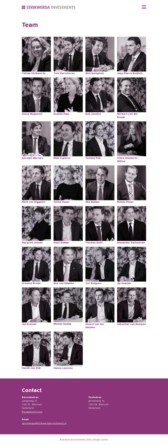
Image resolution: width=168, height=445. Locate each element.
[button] (144, 7)
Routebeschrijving (32, 411)
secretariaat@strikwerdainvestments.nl (44, 423)
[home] (48, 6)
